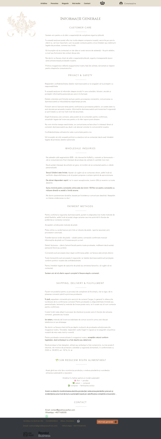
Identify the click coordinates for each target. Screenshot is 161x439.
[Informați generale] (107, 422)
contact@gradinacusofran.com (63, 410)
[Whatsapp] (46, 416)
